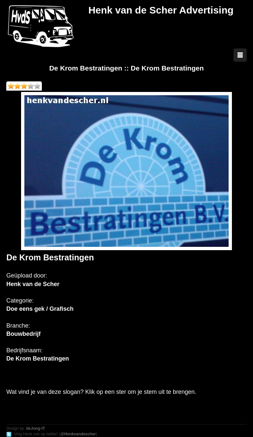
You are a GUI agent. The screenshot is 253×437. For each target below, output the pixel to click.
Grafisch (61, 309)
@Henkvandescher (78, 434)
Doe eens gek (25, 309)
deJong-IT (35, 428)
